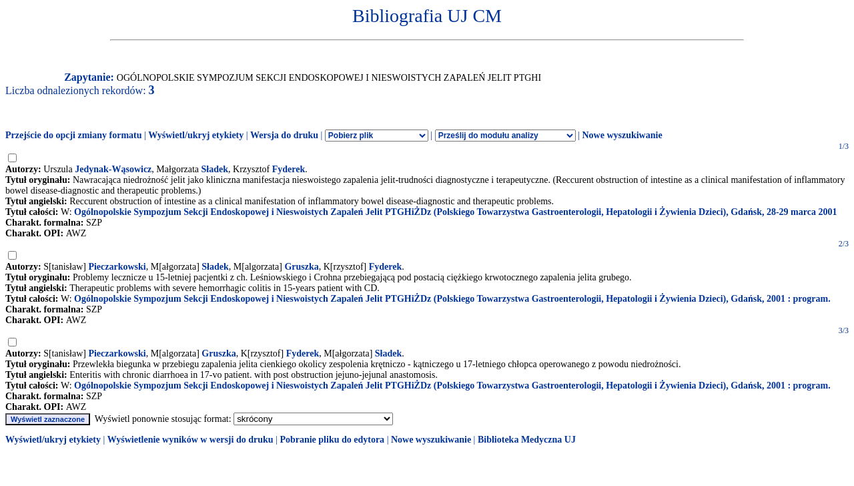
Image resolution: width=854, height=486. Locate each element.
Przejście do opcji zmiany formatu (73, 135)
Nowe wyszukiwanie (622, 135)
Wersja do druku (284, 135)
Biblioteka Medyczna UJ (527, 440)
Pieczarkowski (116, 267)
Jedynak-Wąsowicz (113, 169)
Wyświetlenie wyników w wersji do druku (190, 440)
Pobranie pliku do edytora (332, 440)
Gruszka (301, 267)
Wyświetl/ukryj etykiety (196, 135)
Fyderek (289, 169)
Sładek (214, 169)
